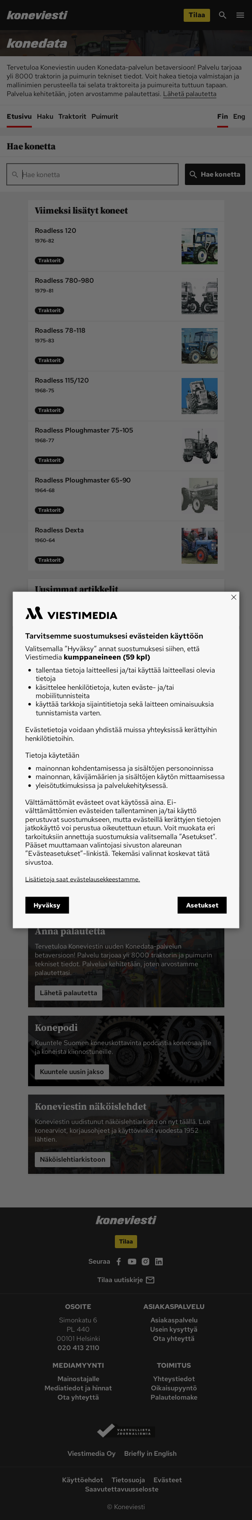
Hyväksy (47, 905)
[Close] (234, 597)
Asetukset (202, 905)
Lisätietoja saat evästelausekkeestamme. (82, 879)
